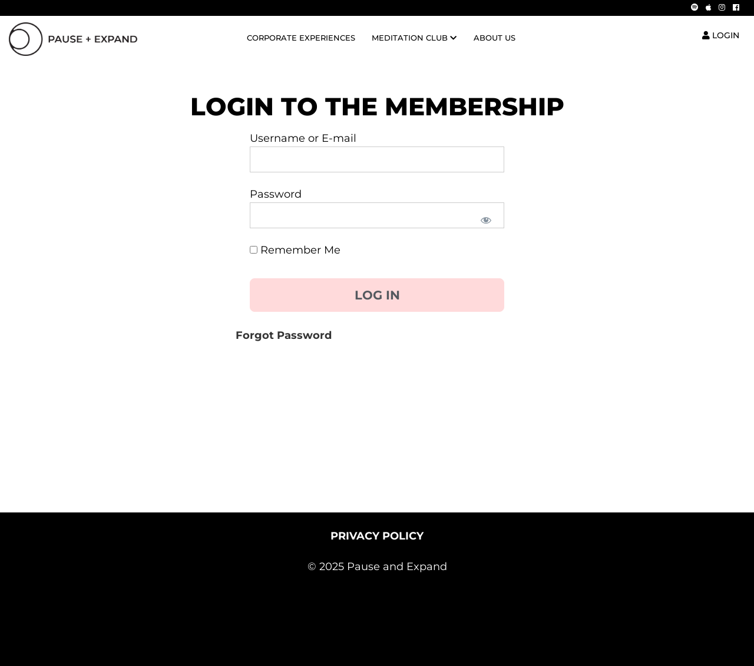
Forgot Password (284, 335)
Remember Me (295, 250)
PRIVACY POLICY (377, 536)
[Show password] (485, 219)
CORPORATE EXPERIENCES (301, 38)
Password (276, 194)
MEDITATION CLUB (414, 38)
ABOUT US (494, 38)
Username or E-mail (303, 138)
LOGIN (720, 35)
